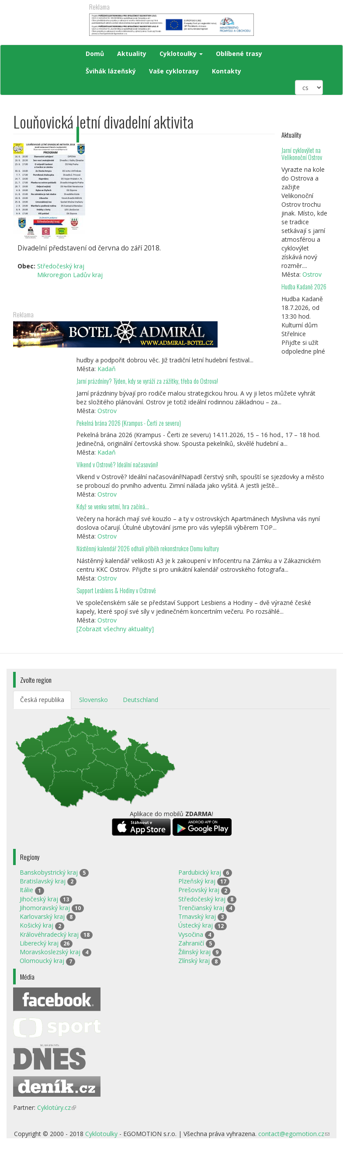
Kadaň (106, 369)
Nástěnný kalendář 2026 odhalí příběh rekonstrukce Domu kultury (147, 548)
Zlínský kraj (194, 960)
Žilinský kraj (194, 952)
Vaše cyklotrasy (174, 71)
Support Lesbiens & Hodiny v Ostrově (116, 590)
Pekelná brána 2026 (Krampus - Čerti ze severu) (128, 423)
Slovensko (93, 699)
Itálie (26, 890)
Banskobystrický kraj (49, 872)
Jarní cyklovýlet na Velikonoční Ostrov (301, 154)
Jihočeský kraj (39, 899)
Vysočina (190, 934)
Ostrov (312, 274)
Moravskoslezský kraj (50, 952)
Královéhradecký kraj (49, 934)
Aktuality (131, 53)
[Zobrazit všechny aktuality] (115, 629)
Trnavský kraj (197, 916)
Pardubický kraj (199, 872)
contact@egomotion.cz (293, 1134)
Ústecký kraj (195, 925)
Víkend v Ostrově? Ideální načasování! (117, 464)
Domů (95, 53)
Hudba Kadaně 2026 (303, 286)
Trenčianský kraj (201, 908)
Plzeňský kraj (196, 881)
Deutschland (140, 699)
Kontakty (226, 71)
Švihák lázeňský (111, 71)
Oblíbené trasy (239, 53)
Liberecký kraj (39, 943)
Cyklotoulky (181, 53)
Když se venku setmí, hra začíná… (112, 506)
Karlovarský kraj (42, 916)
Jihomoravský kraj (45, 908)
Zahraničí (191, 943)
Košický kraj (36, 925)
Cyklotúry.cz (56, 1107)
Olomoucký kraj (42, 960)
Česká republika (42, 699)
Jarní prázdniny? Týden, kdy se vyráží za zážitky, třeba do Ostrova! (147, 381)
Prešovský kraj (198, 890)
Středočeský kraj (201, 899)
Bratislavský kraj (43, 881)
